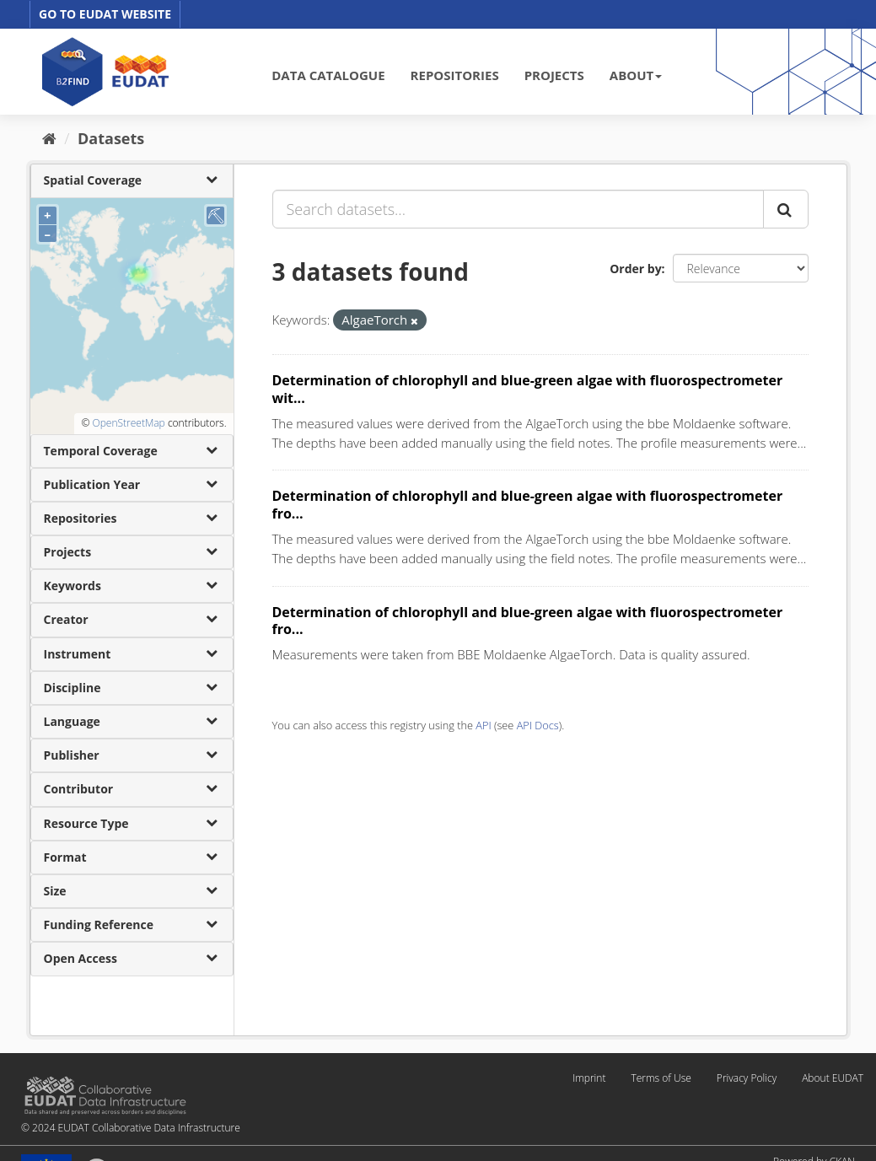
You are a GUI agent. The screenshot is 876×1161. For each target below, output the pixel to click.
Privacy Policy (747, 1078)
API (483, 725)
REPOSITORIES (455, 75)
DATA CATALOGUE (327, 75)
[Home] (49, 138)
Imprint (588, 1078)
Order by (635, 269)
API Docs (538, 725)
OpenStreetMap (128, 423)
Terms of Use (661, 1078)
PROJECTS (554, 75)
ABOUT (636, 75)
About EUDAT (832, 1078)
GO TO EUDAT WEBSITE (105, 14)
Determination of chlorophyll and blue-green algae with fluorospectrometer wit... (527, 389)
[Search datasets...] (518, 209)
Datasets (111, 138)
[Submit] (786, 209)
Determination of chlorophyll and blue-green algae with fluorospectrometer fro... (527, 504)
